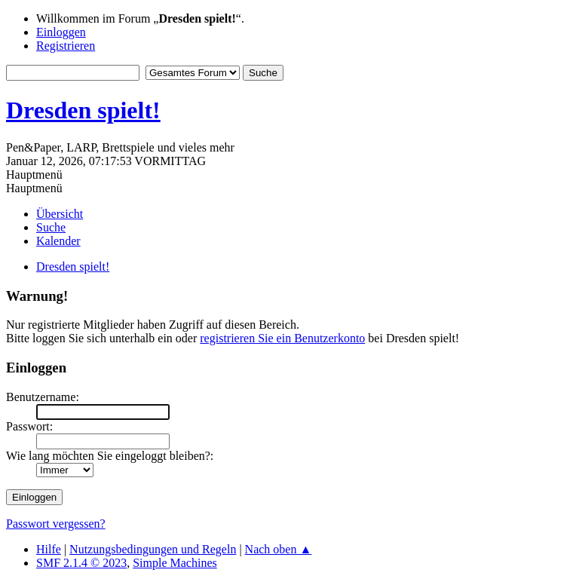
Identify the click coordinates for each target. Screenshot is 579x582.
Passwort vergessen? (56, 523)
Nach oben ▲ (278, 549)
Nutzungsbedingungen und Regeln (152, 549)
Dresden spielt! (83, 110)
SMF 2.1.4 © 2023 (81, 562)
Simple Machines (175, 562)
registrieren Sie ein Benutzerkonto (282, 338)
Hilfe (48, 549)
